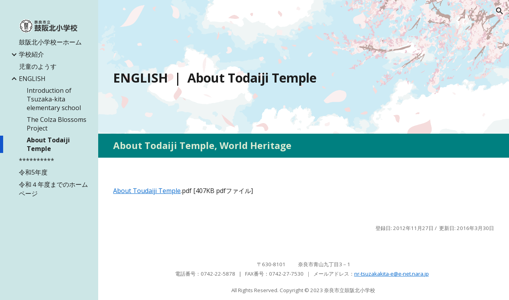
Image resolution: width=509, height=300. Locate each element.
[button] (499, 11)
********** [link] (36, 160)
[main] (303, 77)
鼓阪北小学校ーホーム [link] (50, 42)
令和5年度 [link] (33, 172)
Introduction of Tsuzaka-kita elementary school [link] (54, 99)
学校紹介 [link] (31, 54)
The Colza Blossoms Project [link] (56, 124)
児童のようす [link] (38, 66)
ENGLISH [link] (32, 78)
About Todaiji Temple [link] (48, 144)
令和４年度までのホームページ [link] (53, 189)
